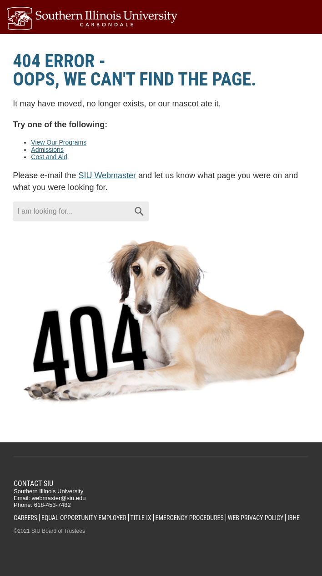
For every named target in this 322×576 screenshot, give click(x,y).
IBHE (293, 517)
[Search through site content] (71, 211)
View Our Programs (58, 142)
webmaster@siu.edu (59, 498)
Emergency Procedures (190, 517)
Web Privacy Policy (256, 517)
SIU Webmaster (107, 175)
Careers (25, 517)
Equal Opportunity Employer (83, 517)
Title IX (141, 517)
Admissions (47, 149)
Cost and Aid (49, 156)
